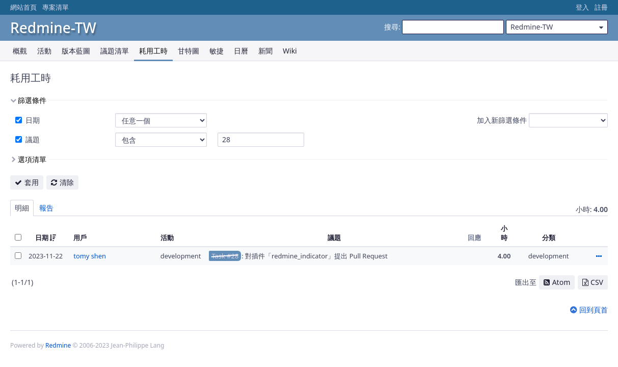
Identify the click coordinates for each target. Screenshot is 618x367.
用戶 (80, 237)
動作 (599, 257)
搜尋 (391, 27)
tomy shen (89, 255)
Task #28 (224, 255)
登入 (582, 7)
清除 (67, 182)
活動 (44, 51)
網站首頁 (23, 7)
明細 (22, 208)
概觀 (20, 51)
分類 (548, 237)
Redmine (58, 345)
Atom (561, 282)
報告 (46, 208)
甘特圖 (188, 51)
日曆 (241, 51)
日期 (31, 120)
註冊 (601, 7)
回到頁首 (593, 309)
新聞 (265, 51)
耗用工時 (153, 51)
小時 (504, 233)
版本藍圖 (76, 51)
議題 (31, 139)
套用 (31, 182)
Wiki (290, 51)
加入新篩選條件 (502, 120)
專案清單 (55, 7)
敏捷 (216, 51)
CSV (596, 282)
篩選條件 (32, 100)
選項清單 (32, 159)
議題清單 (114, 51)
